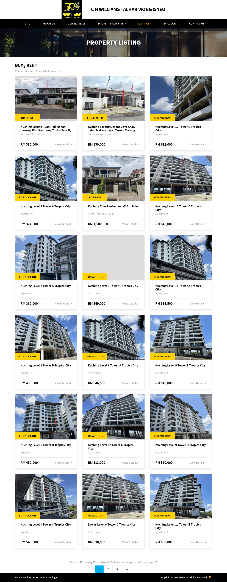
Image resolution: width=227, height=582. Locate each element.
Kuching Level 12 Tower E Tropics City (178, 128)
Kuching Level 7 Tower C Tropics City (46, 524)
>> (127, 569)
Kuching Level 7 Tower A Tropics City (46, 286)
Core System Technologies (44, 577)
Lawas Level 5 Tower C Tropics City (111, 524)
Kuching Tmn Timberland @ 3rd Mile (113, 206)
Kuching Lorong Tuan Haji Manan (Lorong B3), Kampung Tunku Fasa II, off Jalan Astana (46, 128)
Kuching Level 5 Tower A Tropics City (46, 206)
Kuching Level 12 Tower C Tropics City (178, 208)
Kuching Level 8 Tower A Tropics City (113, 365)
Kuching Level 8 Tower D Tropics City (46, 365)
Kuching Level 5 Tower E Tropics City (180, 365)
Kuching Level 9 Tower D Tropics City (180, 445)
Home (26, 23)
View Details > (63, 144)
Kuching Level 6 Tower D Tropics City (46, 445)
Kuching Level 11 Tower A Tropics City (178, 287)
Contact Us (196, 23)
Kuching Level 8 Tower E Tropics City (113, 286)
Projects (170, 23)
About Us (49, 23)
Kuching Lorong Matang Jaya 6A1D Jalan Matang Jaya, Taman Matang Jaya (111, 128)
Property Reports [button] (111, 23)
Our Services (77, 23)
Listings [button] (144, 23)
